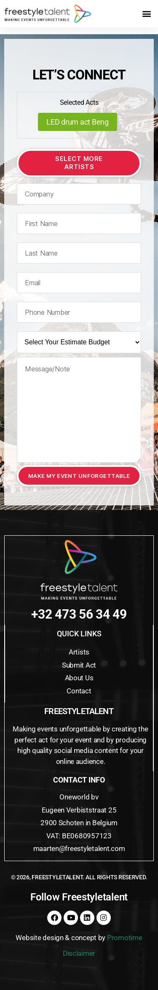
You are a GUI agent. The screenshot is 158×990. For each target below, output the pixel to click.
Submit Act (79, 665)
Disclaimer (79, 953)
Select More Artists (79, 163)
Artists (79, 652)
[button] (146, 14)
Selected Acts (79, 102)
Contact (79, 691)
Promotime (124, 937)
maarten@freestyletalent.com (79, 848)
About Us (79, 678)
